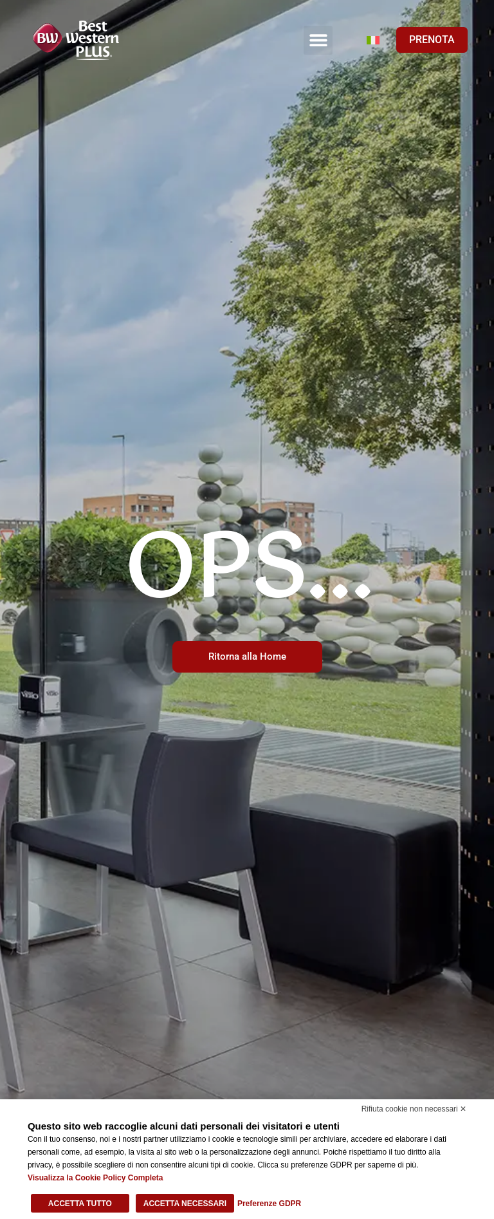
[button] (318, 40)
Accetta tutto (80, 1203)
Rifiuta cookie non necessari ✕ (413, 1108)
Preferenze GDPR (269, 1203)
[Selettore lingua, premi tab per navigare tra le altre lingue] (373, 40)
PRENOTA (432, 39)
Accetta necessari (184, 1203)
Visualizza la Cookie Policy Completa (95, 1177)
